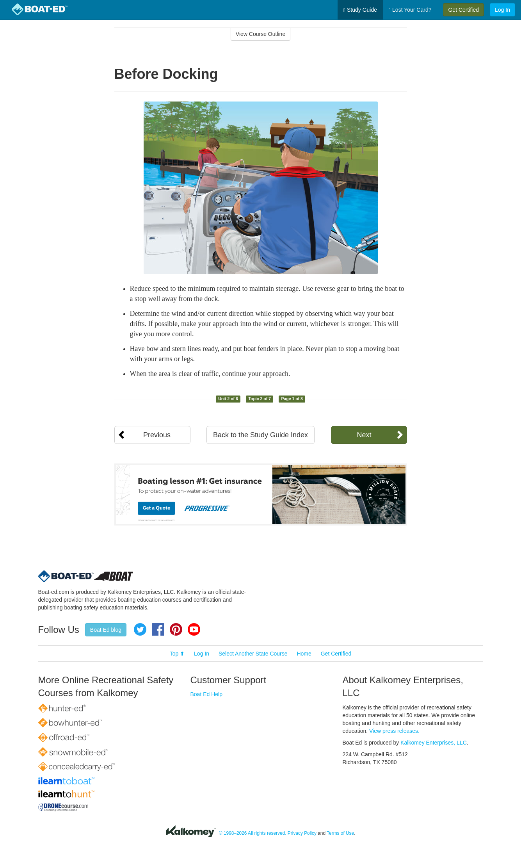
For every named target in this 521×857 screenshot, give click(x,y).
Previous (157, 435)
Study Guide (360, 10)
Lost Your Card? (410, 10)
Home (304, 653)
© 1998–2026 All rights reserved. (252, 833)
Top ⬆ (177, 653)
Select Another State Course (253, 653)
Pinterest (176, 629)
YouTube (194, 629)
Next (364, 435)
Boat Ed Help (206, 694)
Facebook (158, 629)
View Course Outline (260, 34)
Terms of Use (340, 833)
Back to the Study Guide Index (260, 435)
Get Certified (463, 10)
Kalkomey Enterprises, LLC (433, 742)
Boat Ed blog (105, 630)
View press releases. (394, 731)
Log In (502, 10)
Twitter (140, 629)
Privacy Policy (302, 833)
